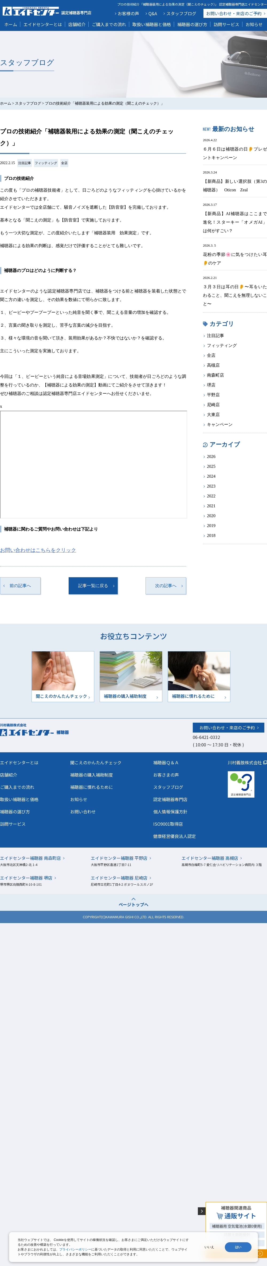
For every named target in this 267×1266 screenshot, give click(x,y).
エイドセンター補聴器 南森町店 (30, 858)
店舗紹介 (76, 24)
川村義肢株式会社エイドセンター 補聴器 (46, 729)
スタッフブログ (181, 13)
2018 (211, 535)
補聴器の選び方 (192, 24)
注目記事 (24, 163)
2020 (211, 515)
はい (238, 1247)
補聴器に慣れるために (91, 787)
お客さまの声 (166, 775)
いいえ (209, 1247)
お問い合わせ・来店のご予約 (227, 727)
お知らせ (254, 24)
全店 (64, 163)
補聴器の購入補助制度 (91, 775)
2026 (211, 456)
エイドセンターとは (42, 24)
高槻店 (213, 365)
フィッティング (46, 163)
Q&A (152, 13)
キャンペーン (220, 424)
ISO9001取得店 (168, 824)
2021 (211, 506)
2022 (211, 496)
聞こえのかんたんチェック (95, 762)
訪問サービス (226, 24)
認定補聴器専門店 (170, 799)
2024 (211, 476)
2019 (211, 525)
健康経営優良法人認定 (174, 836)
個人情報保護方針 (170, 811)
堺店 (211, 385)
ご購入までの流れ (109, 24)
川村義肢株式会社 (245, 762)
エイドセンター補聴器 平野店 (119, 858)
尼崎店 (213, 404)
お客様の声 (128, 13)
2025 (211, 466)
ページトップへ (133, 904)
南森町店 (215, 375)
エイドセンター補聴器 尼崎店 (119, 878)
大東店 (213, 414)
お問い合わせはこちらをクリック (38, 550)
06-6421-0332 (206, 737)
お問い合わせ (234, 13)
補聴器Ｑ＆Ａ (166, 762)
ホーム (10, 24)
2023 (211, 486)
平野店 (213, 395)
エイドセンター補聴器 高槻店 (210, 858)
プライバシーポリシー (75, 1249)
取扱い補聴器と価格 (151, 24)
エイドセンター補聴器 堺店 (26, 878)
